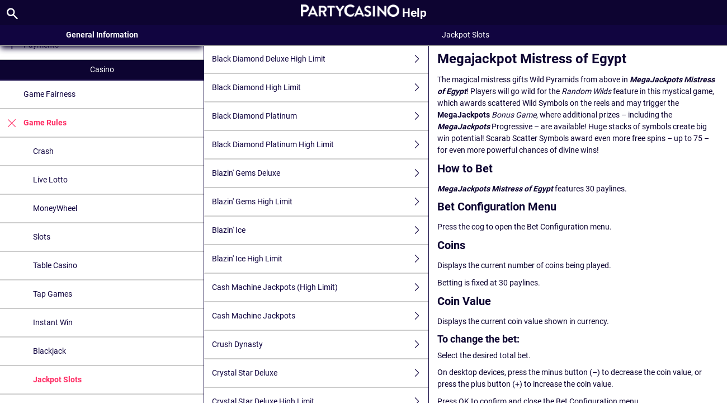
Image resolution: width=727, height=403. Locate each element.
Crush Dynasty (320, 344)
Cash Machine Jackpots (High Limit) (320, 287)
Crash (43, 151)
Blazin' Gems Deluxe (320, 173)
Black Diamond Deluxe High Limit (320, 59)
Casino (102, 69)
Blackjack (49, 350)
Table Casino (55, 265)
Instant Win (53, 322)
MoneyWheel (55, 208)
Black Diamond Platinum (320, 116)
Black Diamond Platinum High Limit (320, 144)
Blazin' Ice (320, 230)
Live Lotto (50, 179)
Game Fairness (49, 94)
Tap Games (52, 293)
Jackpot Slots (57, 379)
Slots (41, 236)
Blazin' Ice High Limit (320, 259)
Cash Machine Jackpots (320, 316)
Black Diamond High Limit (320, 87)
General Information (102, 34)
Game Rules (33, 123)
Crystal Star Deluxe (320, 373)
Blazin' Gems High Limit (320, 201)
